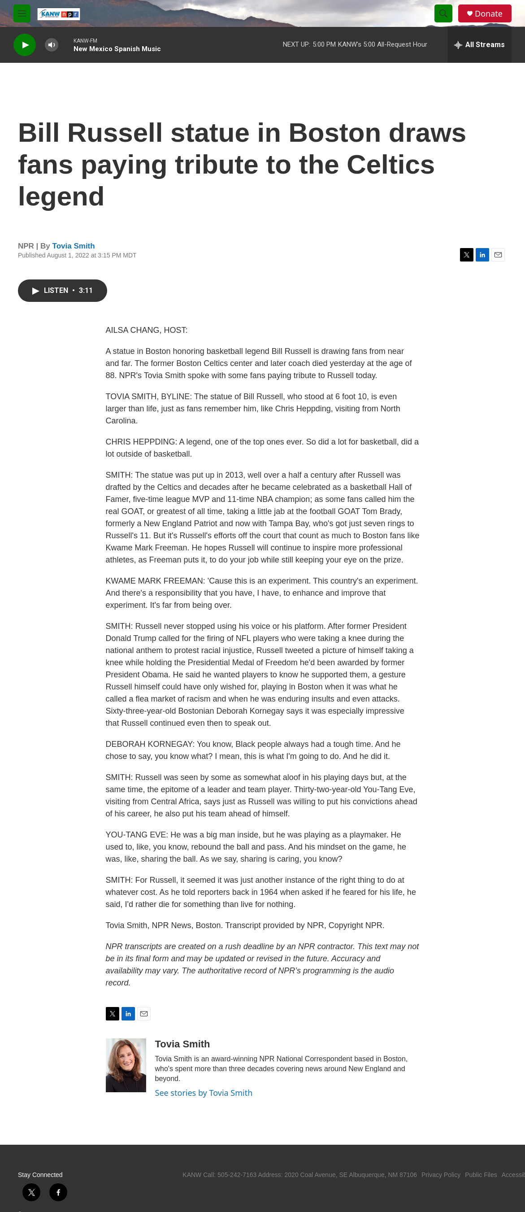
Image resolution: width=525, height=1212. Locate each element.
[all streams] (479, 45)
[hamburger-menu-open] (21, 13)
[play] (24, 45)
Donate (489, 13)
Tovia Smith (73, 246)
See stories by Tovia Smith (204, 1092)
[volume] (51, 45)
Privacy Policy (440, 1174)
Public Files (481, 1174)
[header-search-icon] (443, 13)
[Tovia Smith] (126, 1065)
